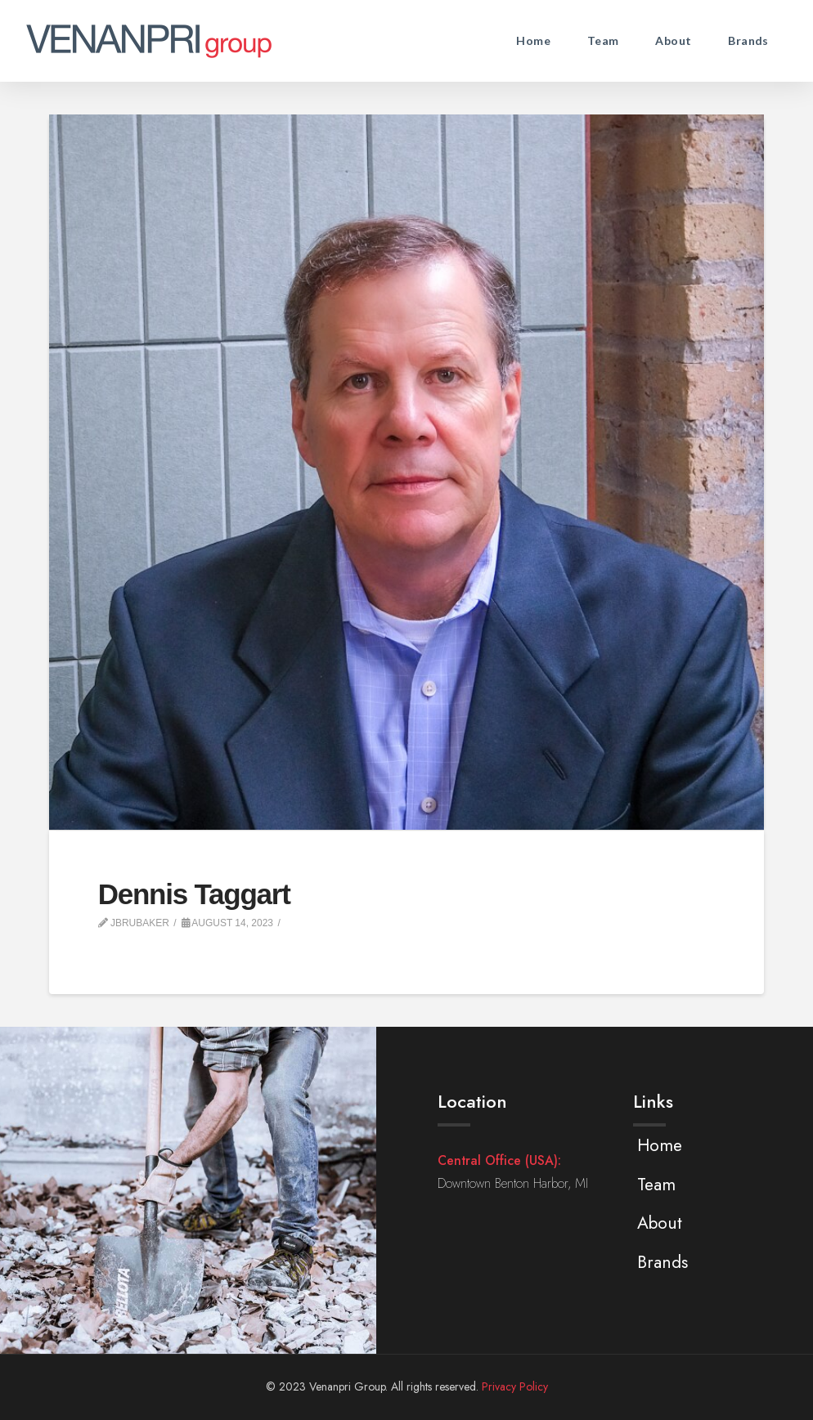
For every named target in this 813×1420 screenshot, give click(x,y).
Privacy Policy (515, 1386)
